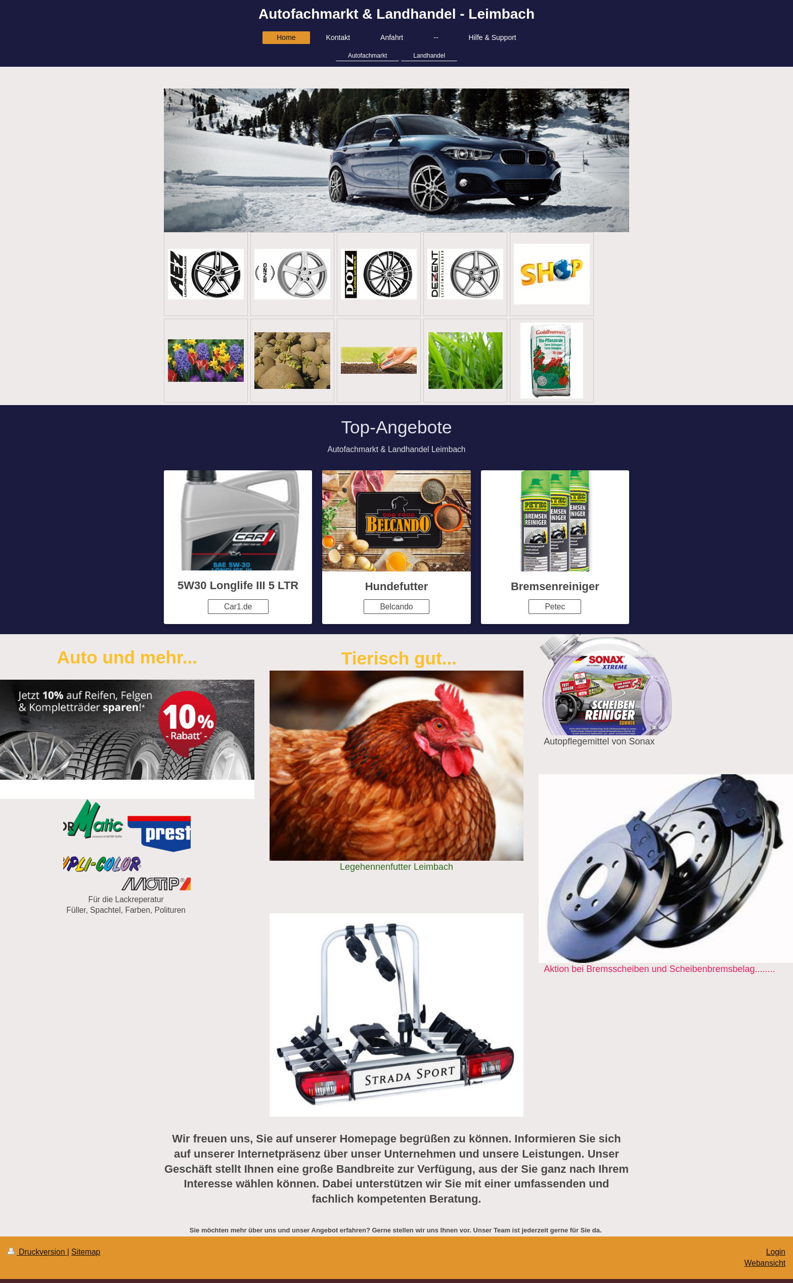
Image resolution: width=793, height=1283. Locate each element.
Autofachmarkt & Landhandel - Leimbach (396, 14)
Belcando (396, 606)
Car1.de (238, 606)
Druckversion (37, 1252)
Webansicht (764, 1263)
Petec (555, 606)
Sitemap (85, 1252)
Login (775, 1252)
